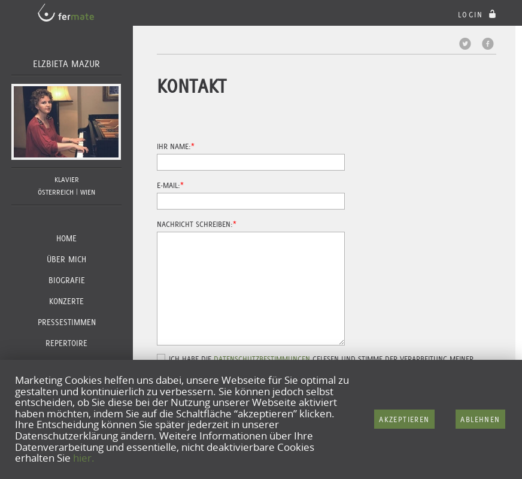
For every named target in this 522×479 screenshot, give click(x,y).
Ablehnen (480, 419)
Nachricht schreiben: (195, 224)
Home (66, 238)
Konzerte (66, 301)
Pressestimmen (67, 322)
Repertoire (66, 343)
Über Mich (66, 259)
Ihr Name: (174, 147)
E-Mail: (168, 185)
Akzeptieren (404, 419)
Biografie (66, 280)
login (478, 14)
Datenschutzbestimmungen (262, 358)
